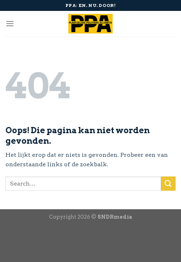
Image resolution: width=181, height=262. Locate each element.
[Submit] (168, 183)
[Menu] (9, 23)
